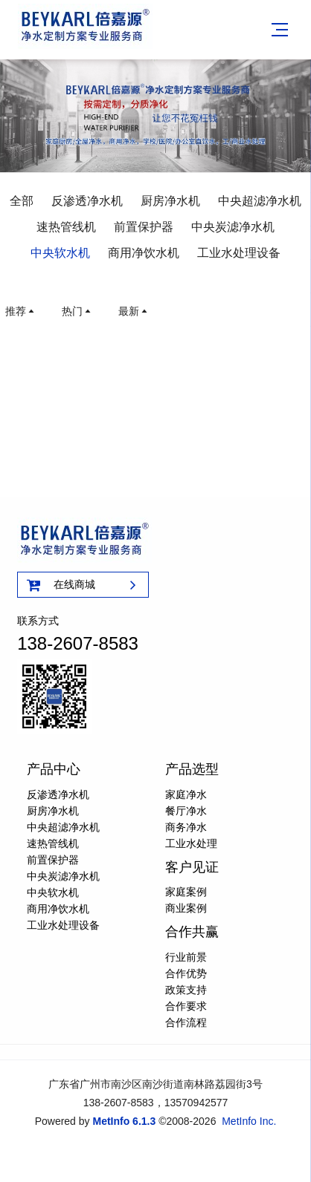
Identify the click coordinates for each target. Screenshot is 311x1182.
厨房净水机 (170, 201)
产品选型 (192, 769)
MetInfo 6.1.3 (124, 1121)
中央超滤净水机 (259, 201)
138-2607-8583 (77, 643)
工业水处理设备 (238, 252)
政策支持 (186, 990)
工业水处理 (191, 843)
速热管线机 (66, 227)
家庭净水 (186, 794)
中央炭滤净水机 (233, 227)
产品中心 (53, 769)
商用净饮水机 (143, 252)
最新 (134, 311)
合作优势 (186, 973)
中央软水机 (60, 252)
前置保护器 (143, 227)
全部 (21, 201)
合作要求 (186, 1006)
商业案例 (186, 908)
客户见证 (192, 867)
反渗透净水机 (87, 201)
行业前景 (186, 957)
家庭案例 (186, 892)
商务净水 (186, 827)
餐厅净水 (186, 811)
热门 (77, 311)
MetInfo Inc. (249, 1121)
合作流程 (186, 1022)
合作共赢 (192, 931)
